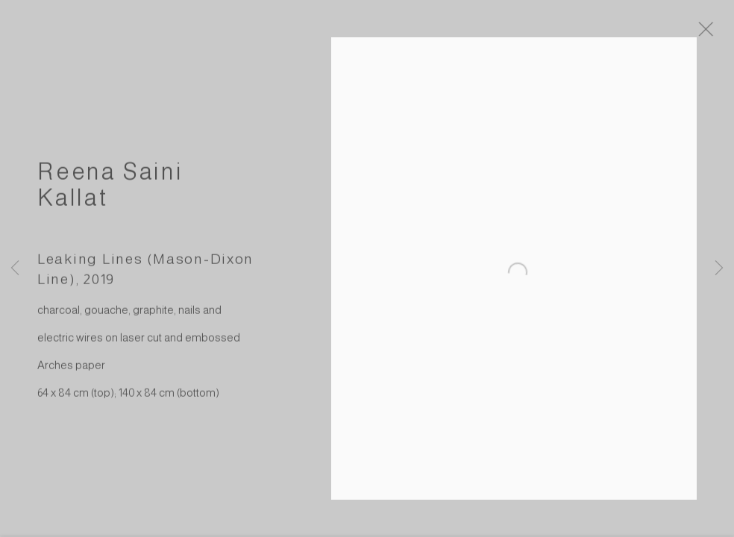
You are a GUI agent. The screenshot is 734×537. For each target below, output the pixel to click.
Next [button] (719, 268)
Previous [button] (15, 268)
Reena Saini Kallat (110, 192)
